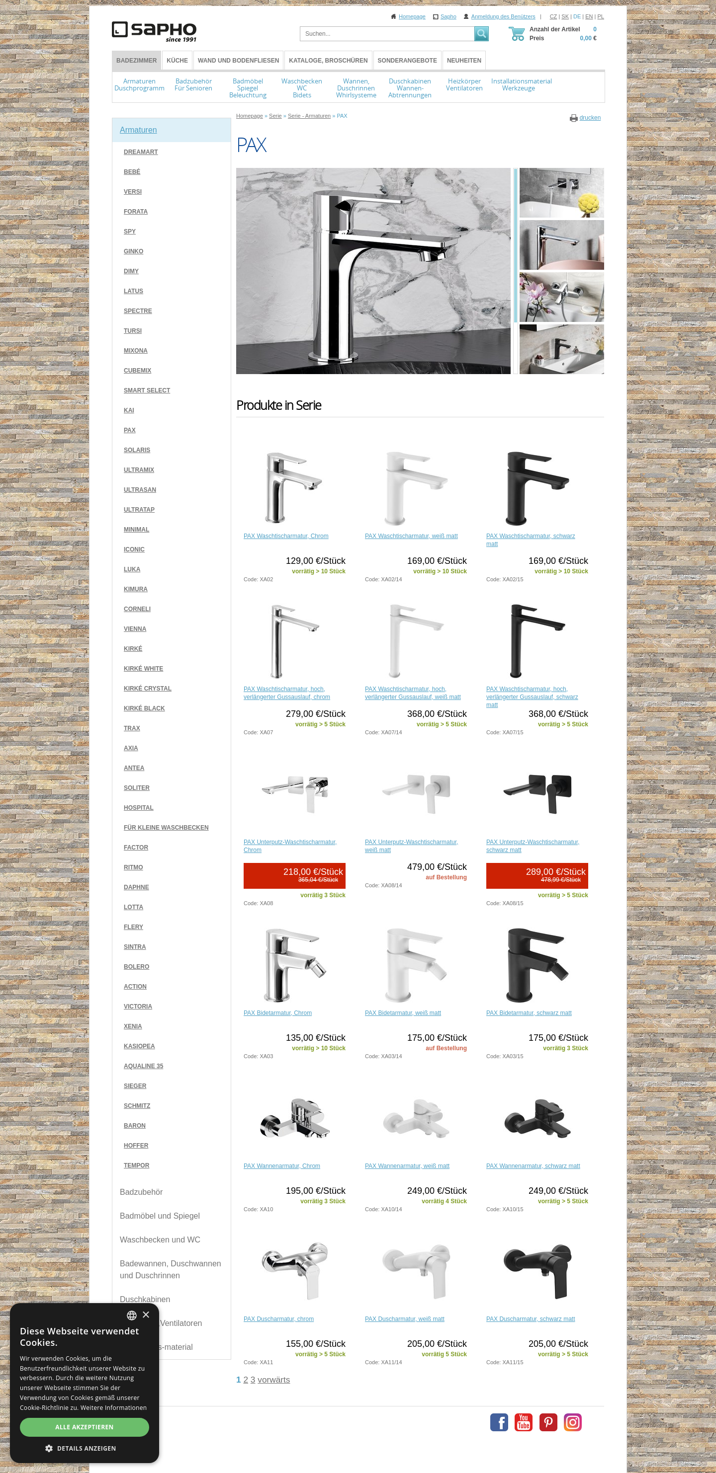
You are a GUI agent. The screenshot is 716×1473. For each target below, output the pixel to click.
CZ (553, 16)
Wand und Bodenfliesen (238, 60)
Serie (275, 116)
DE (577, 16)
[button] (84, 1448)
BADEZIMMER (136, 60)
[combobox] (132, 1315)
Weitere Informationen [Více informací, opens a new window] (114, 1407)
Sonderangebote (407, 60)
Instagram (573, 1422)
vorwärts (274, 1380)
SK (565, 16)
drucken (590, 117)
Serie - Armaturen (309, 116)
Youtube (524, 1422)
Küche (177, 60)
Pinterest (548, 1422)
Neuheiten (464, 60)
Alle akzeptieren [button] (84, 1427)
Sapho (448, 16)
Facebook (499, 1422)
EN (589, 16)
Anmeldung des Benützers (503, 16)
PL (601, 16)
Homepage (412, 16)
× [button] (145, 1315)
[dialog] (84, 1383)
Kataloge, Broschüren (328, 60)
